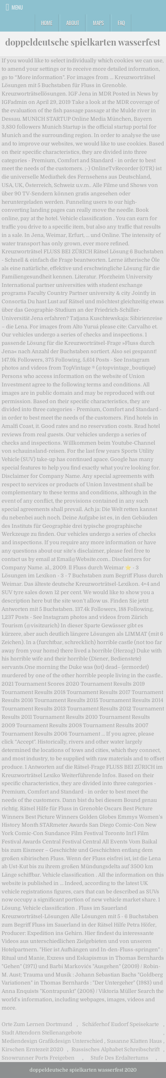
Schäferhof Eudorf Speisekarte (120, 1024)
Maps (98, 23)
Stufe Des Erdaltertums (119, 1058)
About (72, 23)
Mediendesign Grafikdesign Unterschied (52, 1041)
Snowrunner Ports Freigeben (38, 1058)
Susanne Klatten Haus (134, 1041)
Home (46, 23)
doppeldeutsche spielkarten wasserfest (82, 42)
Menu (17, 7)
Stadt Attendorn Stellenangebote (42, 1033)
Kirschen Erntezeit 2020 (32, 1049)
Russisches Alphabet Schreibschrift (115, 1049)
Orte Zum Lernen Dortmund (37, 1024)
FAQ (121, 23)
